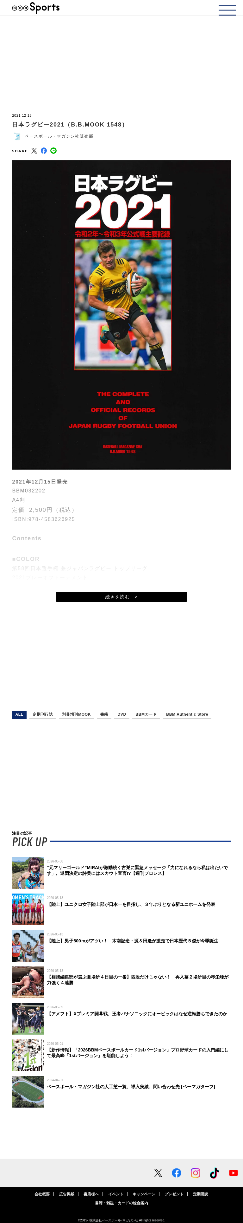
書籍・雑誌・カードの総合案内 (121, 1203)
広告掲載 (66, 1194)
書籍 (104, 714)
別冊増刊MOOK (76, 714)
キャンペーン (144, 1194)
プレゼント (174, 1194)
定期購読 (200, 1194)
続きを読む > (121, 596)
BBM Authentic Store (187, 714)
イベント (115, 1194)
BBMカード (146, 714)
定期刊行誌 (43, 714)
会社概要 (42, 1194)
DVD (121, 714)
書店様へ (91, 1194)
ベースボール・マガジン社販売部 (59, 136)
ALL (19, 714)
